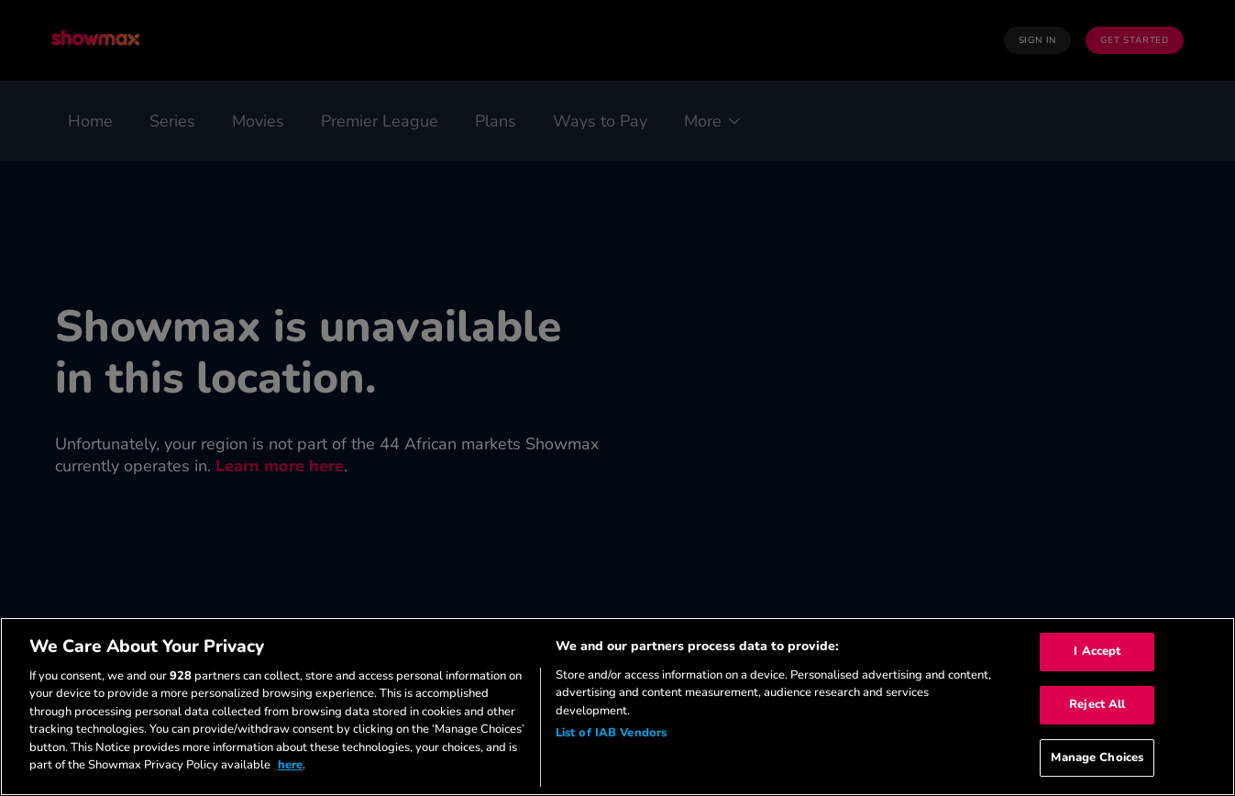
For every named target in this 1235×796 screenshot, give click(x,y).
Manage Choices (1097, 757)
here (290, 765)
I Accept (1097, 652)
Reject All (1097, 704)
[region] (617, 706)
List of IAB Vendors (611, 732)
